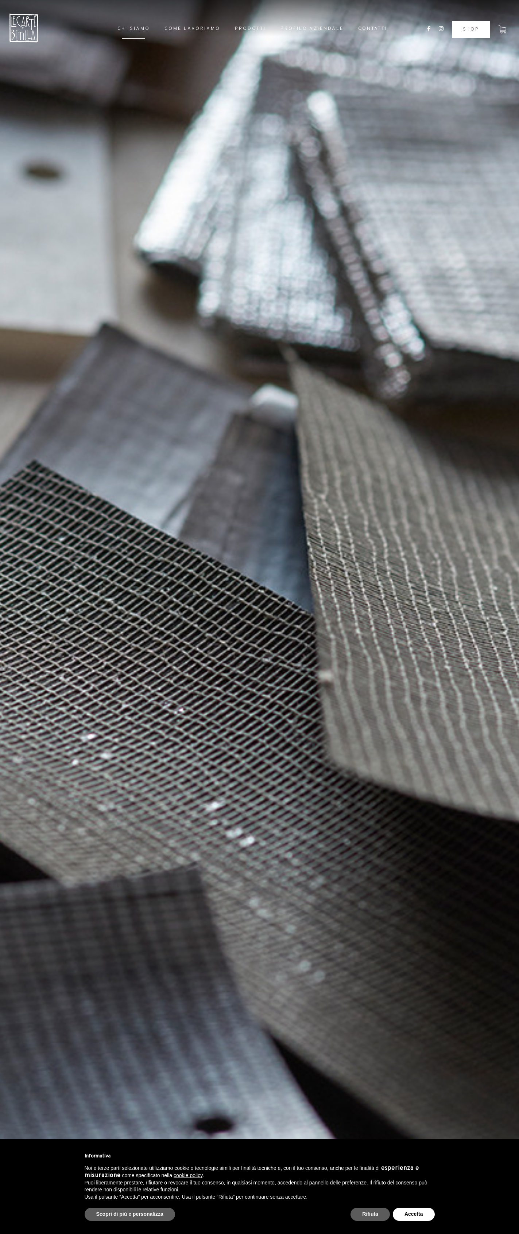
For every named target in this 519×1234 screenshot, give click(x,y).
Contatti (372, 29)
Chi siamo (133, 29)
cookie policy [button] (188, 1175)
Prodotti (250, 29)
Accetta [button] (413, 1214)
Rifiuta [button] (370, 1214)
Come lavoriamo (192, 29)
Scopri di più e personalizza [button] (129, 1214)
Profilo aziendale (312, 29)
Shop (471, 29)
